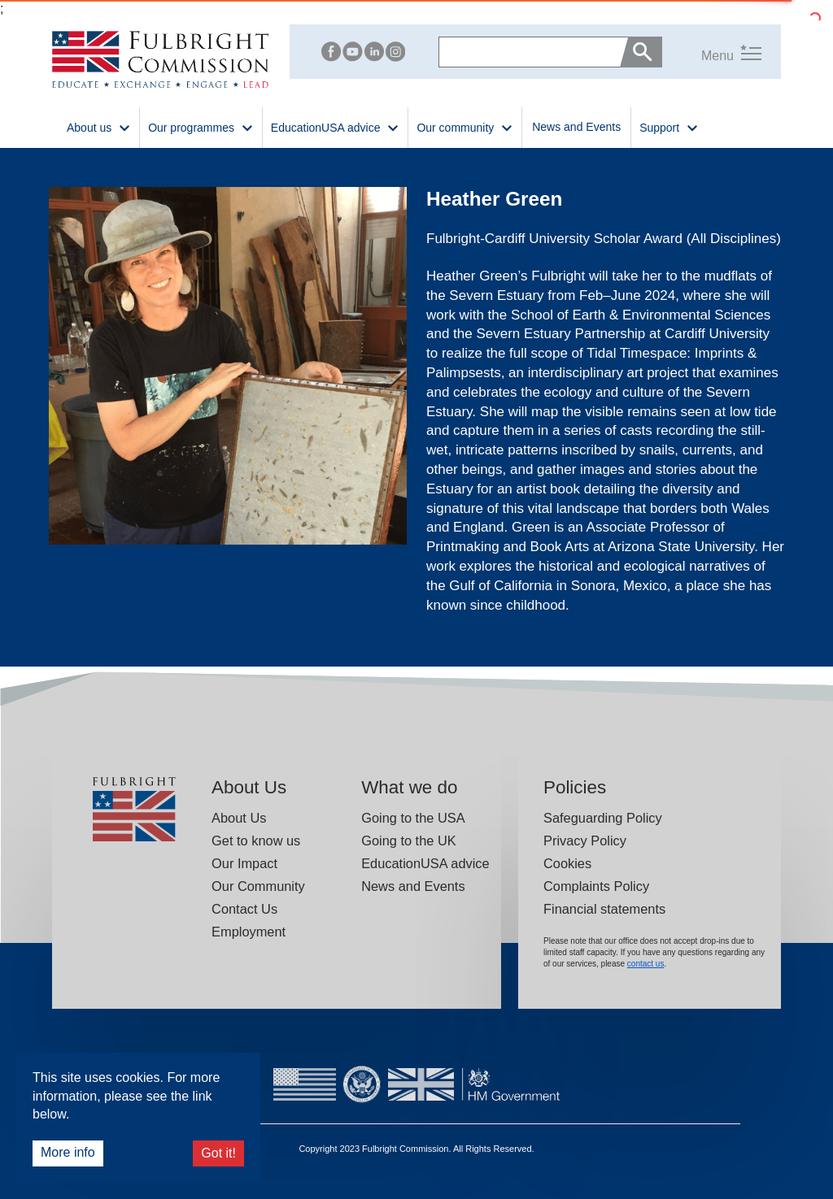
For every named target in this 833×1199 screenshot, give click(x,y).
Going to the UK (408, 840)
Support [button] (669, 126)
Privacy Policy (584, 840)
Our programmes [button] (201, 126)
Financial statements (604, 908)
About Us (239, 817)
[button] (711, 52)
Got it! (218, 1153)
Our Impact (244, 863)
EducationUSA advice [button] (335, 126)
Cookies (567, 863)
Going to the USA (412, 817)
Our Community (258, 886)
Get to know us (256, 840)
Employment (249, 931)
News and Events (576, 126)
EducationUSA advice (425, 863)
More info (68, 1152)
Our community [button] (464, 126)
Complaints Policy (596, 886)
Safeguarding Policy (602, 817)
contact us (646, 963)
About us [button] (99, 126)
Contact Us (244, 908)
